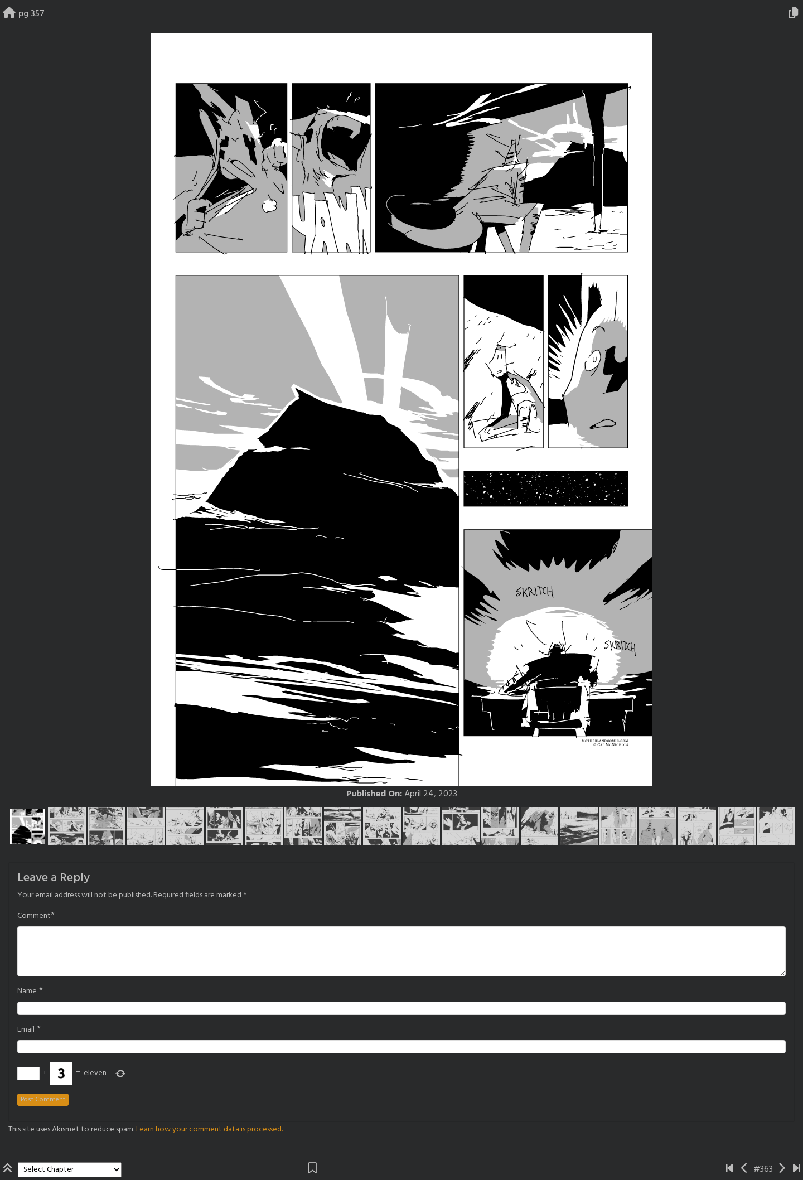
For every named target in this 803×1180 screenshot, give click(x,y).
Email (26, 1030)
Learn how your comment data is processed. (209, 1129)
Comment (34, 916)
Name (27, 991)
